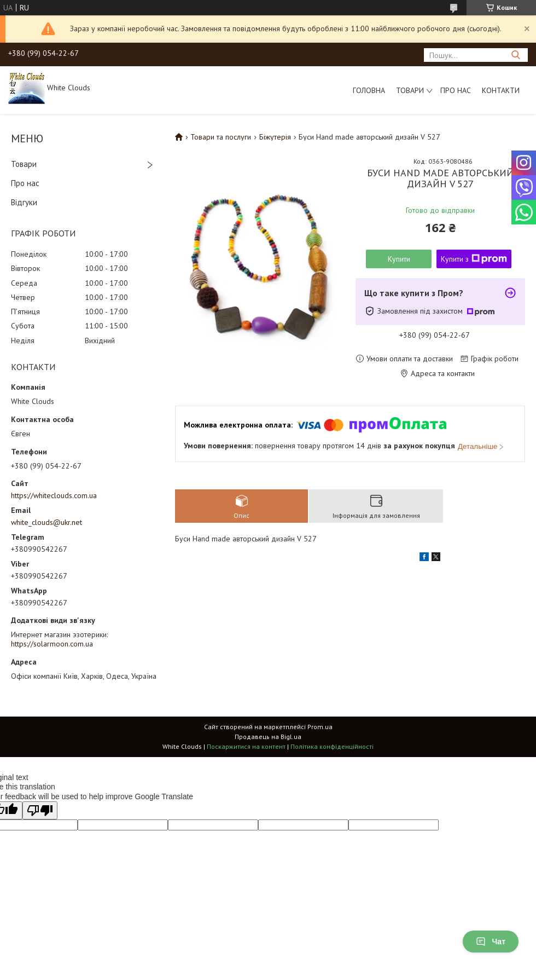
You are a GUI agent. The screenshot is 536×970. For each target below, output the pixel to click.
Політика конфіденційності (332, 746)
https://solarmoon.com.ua (52, 644)
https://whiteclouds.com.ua (54, 495)
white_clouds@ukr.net (46, 522)
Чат (490, 941)
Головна (369, 90)
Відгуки (24, 202)
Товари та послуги (220, 137)
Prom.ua (320, 727)
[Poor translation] (39, 810)
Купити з (474, 259)
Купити (399, 259)
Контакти (501, 90)
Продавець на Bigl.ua (268, 736)
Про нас (455, 90)
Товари (410, 90)
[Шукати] (515, 55)
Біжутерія (275, 137)
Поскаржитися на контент (246, 746)
